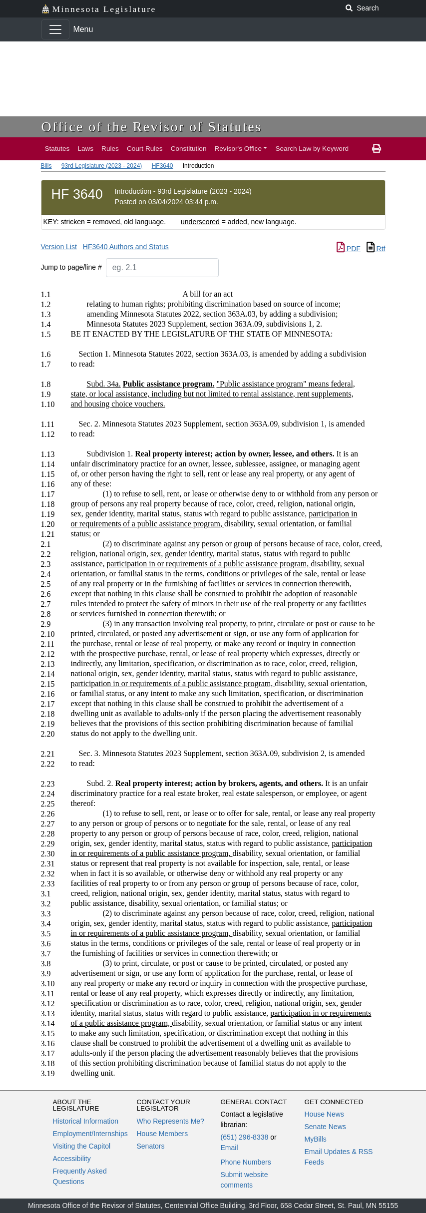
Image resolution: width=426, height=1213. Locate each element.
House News (324, 1114)
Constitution (189, 148)
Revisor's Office (238, 148)
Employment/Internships (90, 1134)
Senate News (325, 1127)
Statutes (57, 148)
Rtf (376, 249)
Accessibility (72, 1159)
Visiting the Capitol (82, 1146)
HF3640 (162, 165)
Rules (110, 148)
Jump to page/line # (71, 267)
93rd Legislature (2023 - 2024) (101, 165)
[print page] (376, 148)
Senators (151, 1146)
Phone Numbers (246, 1162)
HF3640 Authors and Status (126, 247)
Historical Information (86, 1121)
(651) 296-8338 (245, 1137)
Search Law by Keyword (312, 148)
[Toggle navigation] (55, 29)
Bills (46, 165)
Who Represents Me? (170, 1121)
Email (229, 1148)
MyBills (316, 1139)
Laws (85, 148)
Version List (59, 247)
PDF (349, 249)
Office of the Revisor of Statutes (151, 126)
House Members (162, 1134)
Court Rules (145, 148)
